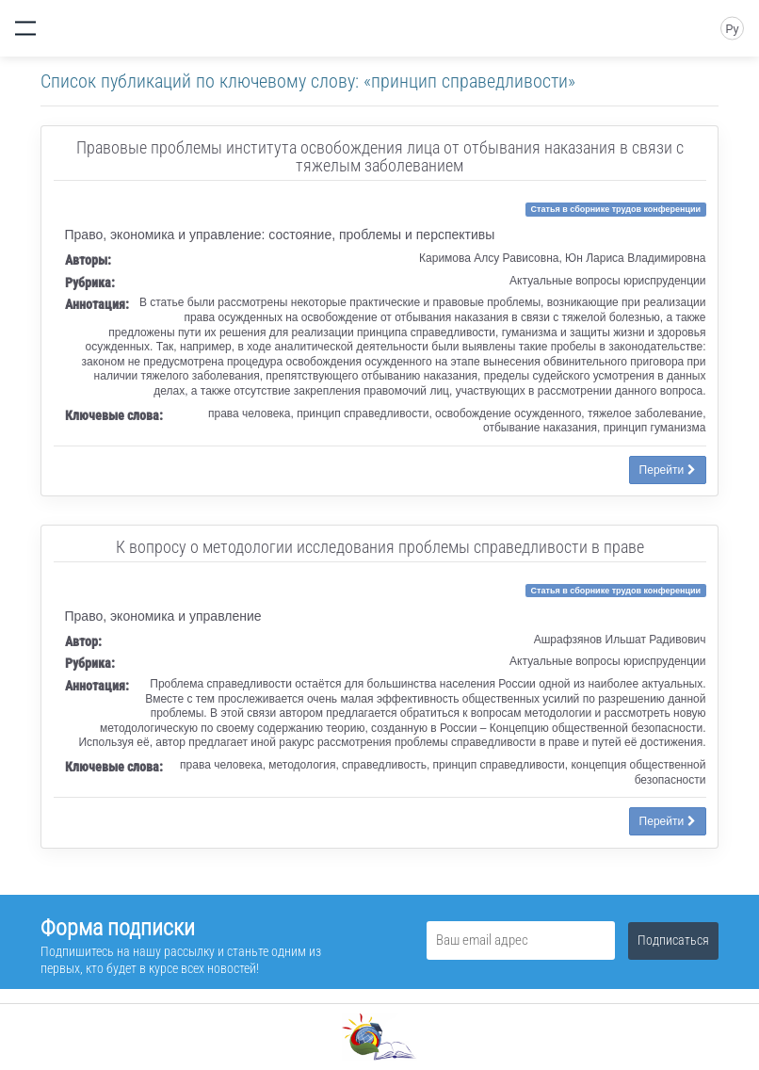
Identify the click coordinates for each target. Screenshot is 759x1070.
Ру (731, 29)
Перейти (667, 470)
